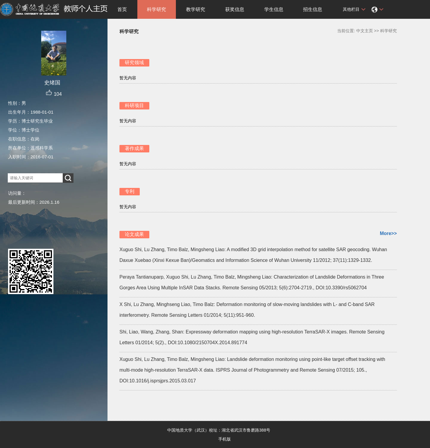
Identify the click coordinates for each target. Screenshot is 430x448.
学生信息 (273, 9)
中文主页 (364, 30)
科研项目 (134, 105)
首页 (122, 9)
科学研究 (156, 9)
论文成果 (134, 234)
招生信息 (312, 9)
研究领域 (134, 62)
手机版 (224, 439)
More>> (388, 233)
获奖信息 (234, 9)
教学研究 (195, 9)
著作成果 (134, 148)
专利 (129, 191)
